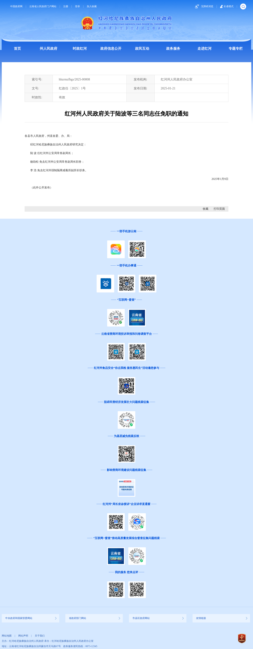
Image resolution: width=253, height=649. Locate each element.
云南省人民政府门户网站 (42, 6)
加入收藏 (92, 6)
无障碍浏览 (203, 6)
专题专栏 (236, 48)
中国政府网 (16, 6)
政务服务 (173, 48)
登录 (77, 6)
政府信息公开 (110, 48)
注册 (65, 6)
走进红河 (204, 48)
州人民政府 (48, 48)
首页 (17, 48)
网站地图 (7, 635)
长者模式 (226, 6)
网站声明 (23, 635)
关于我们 (40, 635)
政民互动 (142, 48)
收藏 (205, 208)
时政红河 (80, 48)
